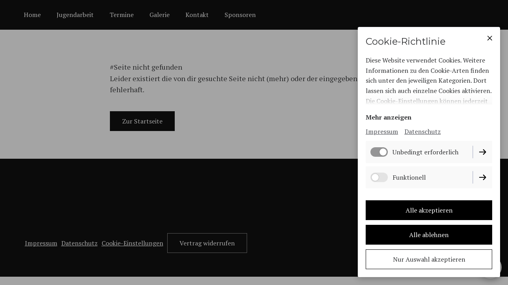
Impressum (382, 131)
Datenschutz (422, 131)
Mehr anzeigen (389, 117)
